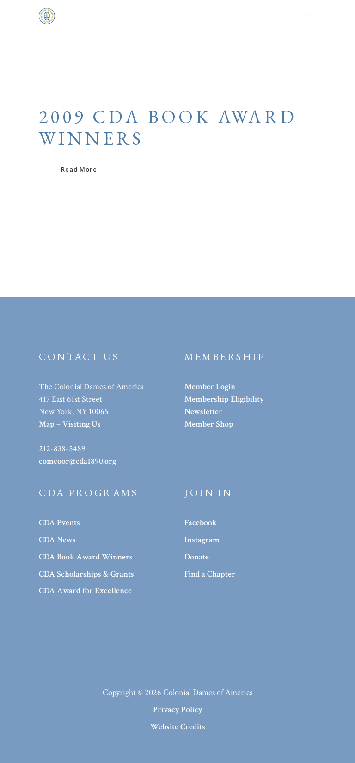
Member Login (209, 386)
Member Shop (208, 424)
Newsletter (203, 411)
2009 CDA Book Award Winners (168, 127)
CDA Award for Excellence (85, 590)
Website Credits (177, 726)
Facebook (200, 522)
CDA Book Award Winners (86, 557)
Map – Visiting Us (70, 424)
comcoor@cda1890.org (77, 461)
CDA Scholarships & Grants (86, 574)
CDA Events (59, 522)
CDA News (57, 539)
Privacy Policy (177, 709)
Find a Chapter (209, 574)
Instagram (202, 539)
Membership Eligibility (224, 399)
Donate (196, 557)
